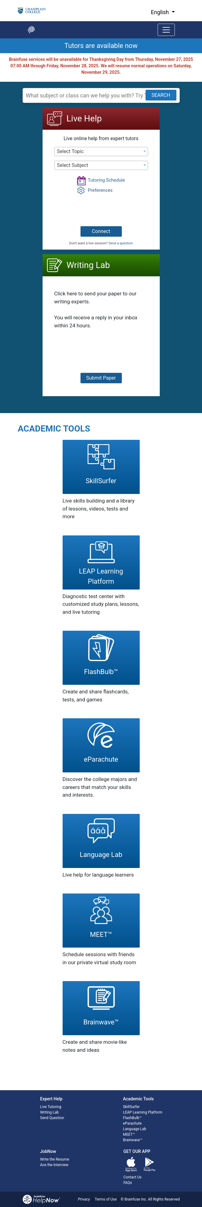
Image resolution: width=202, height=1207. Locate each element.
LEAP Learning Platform (143, 1112)
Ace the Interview (54, 1165)
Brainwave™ (132, 1140)
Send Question (52, 1118)
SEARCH (160, 95)
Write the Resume (54, 1159)
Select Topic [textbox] (70, 151)
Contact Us (132, 1177)
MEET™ (129, 1134)
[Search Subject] (101, 95)
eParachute (132, 1123)
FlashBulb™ (132, 1118)
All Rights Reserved (163, 1199)
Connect (101, 231)
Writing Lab (49, 1112)
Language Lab (134, 1129)
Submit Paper (101, 378)
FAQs (127, 1183)
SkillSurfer (131, 1107)
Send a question (121, 243)
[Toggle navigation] (166, 30)
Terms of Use (106, 1199)
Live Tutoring (50, 1107)
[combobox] (101, 151)
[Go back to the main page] (31, 30)
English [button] (160, 12)
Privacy (84, 1199)
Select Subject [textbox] (72, 165)
